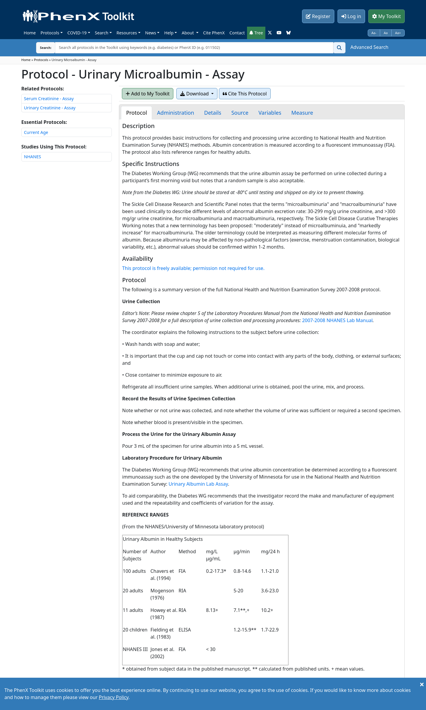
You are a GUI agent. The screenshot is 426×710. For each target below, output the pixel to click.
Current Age (36, 132)
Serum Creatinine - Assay (49, 98)
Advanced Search (369, 47)
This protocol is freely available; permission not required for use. (193, 268)
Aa (386, 33)
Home (30, 33)
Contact (237, 33)
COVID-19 (77, 33)
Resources (127, 33)
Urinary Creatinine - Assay (49, 108)
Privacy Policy (113, 697)
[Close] (422, 684)
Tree (256, 33)
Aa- (374, 33)
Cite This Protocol (245, 93)
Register (318, 16)
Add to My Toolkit (148, 93)
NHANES (32, 156)
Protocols (50, 33)
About (188, 33)
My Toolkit (386, 16)
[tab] (136, 112)
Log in (351, 16)
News (150, 33)
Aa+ (398, 33)
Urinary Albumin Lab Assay (198, 484)
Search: (41, 47)
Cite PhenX (214, 33)
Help (168, 33)
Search (102, 33)
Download (195, 93)
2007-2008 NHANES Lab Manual (337, 320)
